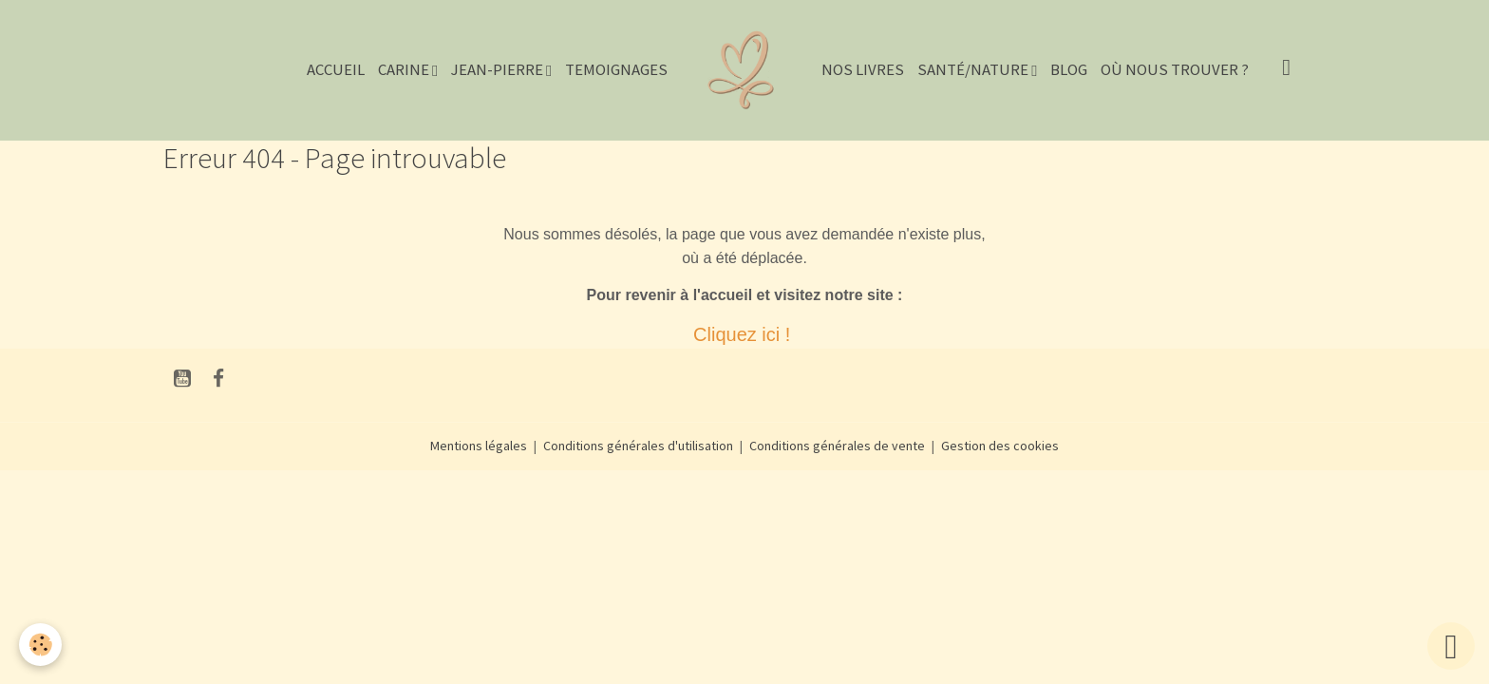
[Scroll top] (1451, 646)
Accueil (336, 69)
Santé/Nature (974, 69)
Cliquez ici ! (744, 334)
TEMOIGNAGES (616, 69)
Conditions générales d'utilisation (638, 445)
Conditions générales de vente (837, 445)
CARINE (405, 69)
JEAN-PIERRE (498, 69)
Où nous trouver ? (1175, 69)
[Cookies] (40, 644)
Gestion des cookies (1000, 445)
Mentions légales (478, 445)
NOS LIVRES (862, 69)
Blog (1068, 69)
